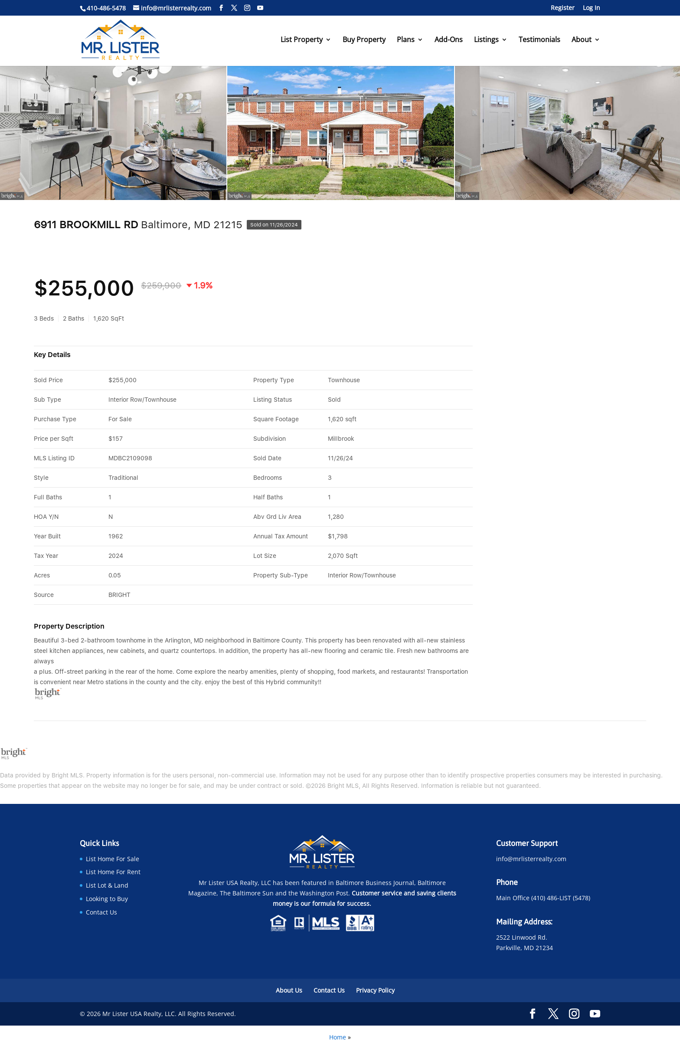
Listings (486, 40)
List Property (302, 40)
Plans (406, 40)
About (582, 40)
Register (563, 8)
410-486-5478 (106, 8)
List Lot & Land (107, 885)
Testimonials (539, 40)
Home (337, 1037)
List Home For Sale (112, 859)
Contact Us (101, 912)
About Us (289, 990)
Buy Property (364, 40)
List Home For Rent (113, 872)
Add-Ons (449, 40)
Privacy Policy (375, 990)
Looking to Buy (107, 899)
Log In (591, 8)
